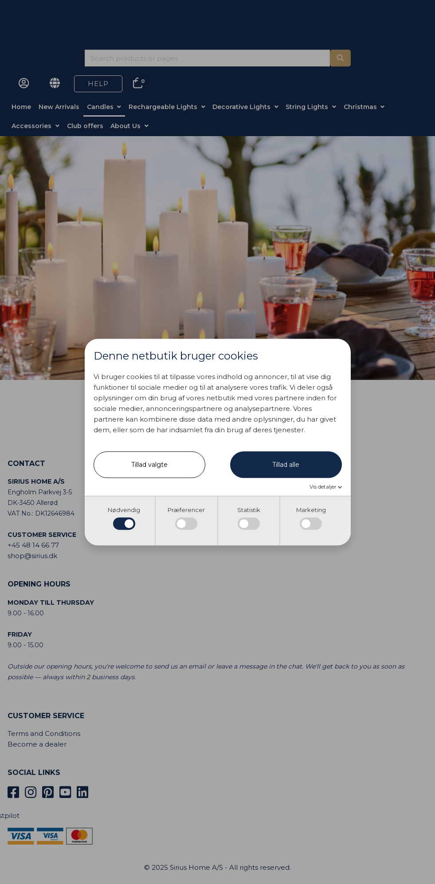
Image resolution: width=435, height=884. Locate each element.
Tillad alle (285, 465)
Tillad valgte (149, 465)
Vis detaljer (324, 487)
